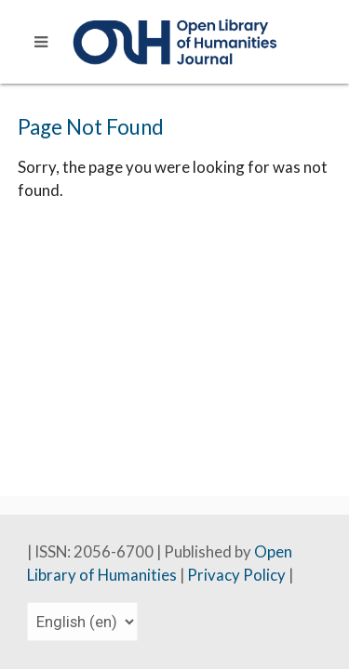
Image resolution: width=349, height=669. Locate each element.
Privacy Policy (238, 574)
